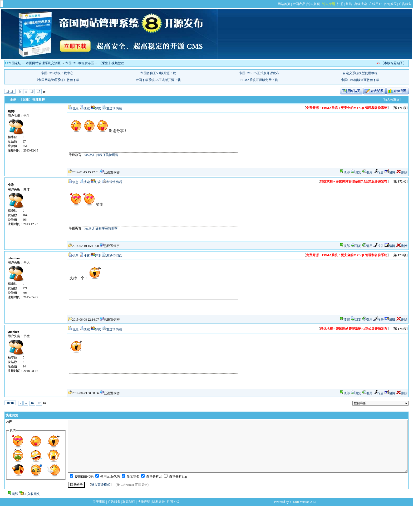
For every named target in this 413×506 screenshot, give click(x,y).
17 (38, 91)
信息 (75, 108)
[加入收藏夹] (392, 100)
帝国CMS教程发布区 (79, 63)
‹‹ (25, 91)
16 (31, 91)
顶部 (346, 172)
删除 (401, 172)
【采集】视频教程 (111, 63)
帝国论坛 (14, 63)
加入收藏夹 (32, 494)
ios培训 (90, 155)
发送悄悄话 (114, 108)
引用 (367, 172)
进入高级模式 (100, 485)
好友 (98, 108)
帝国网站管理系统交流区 (43, 63)
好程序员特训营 (107, 155)
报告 (378, 172)
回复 (356, 172)
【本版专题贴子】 (393, 63)
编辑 (390, 172)
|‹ (20, 91)
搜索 (86, 108)
